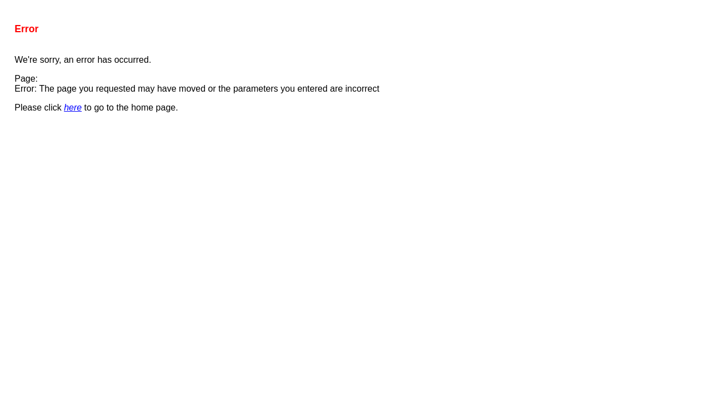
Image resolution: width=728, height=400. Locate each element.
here (73, 107)
